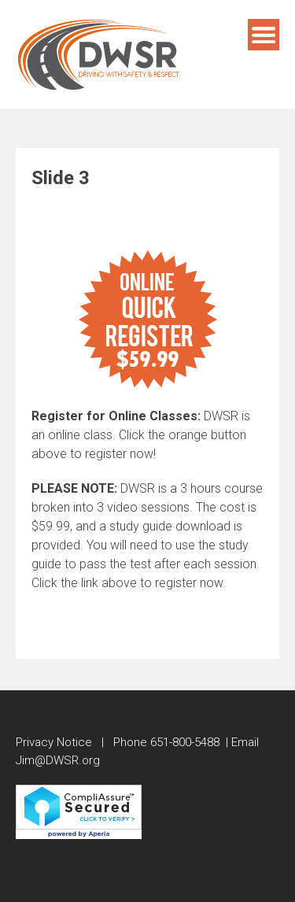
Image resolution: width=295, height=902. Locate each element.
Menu (263, 34)
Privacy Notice (54, 742)
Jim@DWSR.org (58, 760)
